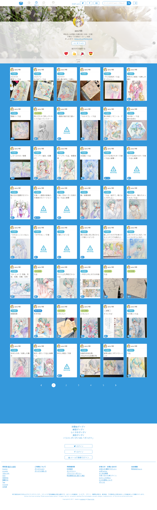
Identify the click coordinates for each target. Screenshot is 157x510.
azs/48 (78, 30)
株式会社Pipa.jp (136, 469)
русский (5, 485)
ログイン (78, 446)
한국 (3, 476)
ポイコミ (102, 482)
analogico (82, 499)
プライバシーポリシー (74, 473)
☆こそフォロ (78, 43)
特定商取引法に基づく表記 (76, 476)
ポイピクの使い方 (40, 471)
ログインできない (105, 478)
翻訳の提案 (12, 467)
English (4, 469)
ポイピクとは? (40, 469)
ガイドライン (71, 471)
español (5, 471)
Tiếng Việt (5, 473)
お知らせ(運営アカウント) (108, 469)
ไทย (3, 482)
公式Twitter (103, 471)
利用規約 (70, 469)
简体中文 (5, 478)
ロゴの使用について (105, 480)
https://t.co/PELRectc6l (83, 39)
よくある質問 (103, 473)
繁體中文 (5, 480)
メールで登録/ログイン (78, 457)
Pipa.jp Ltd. (91, 499)
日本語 (4, 487)
